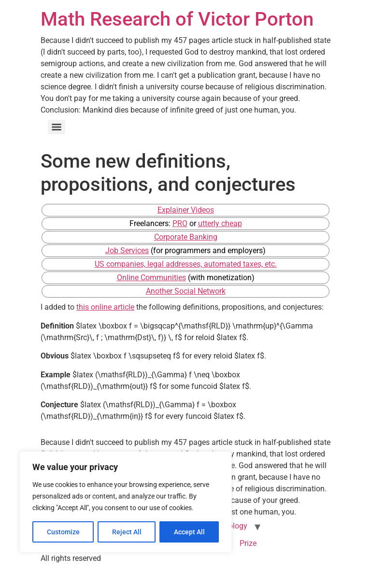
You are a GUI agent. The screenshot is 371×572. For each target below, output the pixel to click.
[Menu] (56, 127)
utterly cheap (220, 223)
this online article (105, 307)
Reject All (127, 532)
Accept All (189, 532)
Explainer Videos (185, 209)
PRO (179, 223)
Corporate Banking (185, 237)
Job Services (127, 250)
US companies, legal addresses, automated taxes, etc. (186, 264)
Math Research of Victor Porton (177, 19)
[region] (125, 502)
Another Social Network (186, 291)
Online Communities (151, 277)
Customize (63, 532)
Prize (248, 543)
